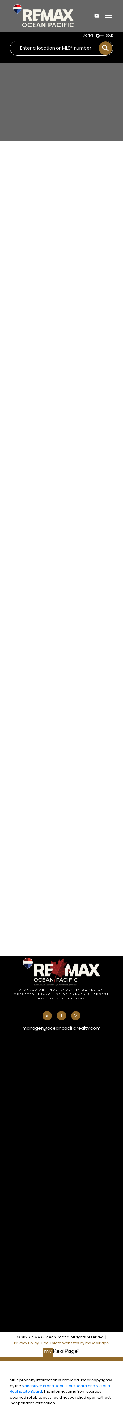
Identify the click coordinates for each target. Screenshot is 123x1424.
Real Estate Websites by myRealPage (75, 1343)
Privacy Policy (26, 1343)
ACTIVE (88, 36)
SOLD (109, 36)
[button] (47, 1015)
